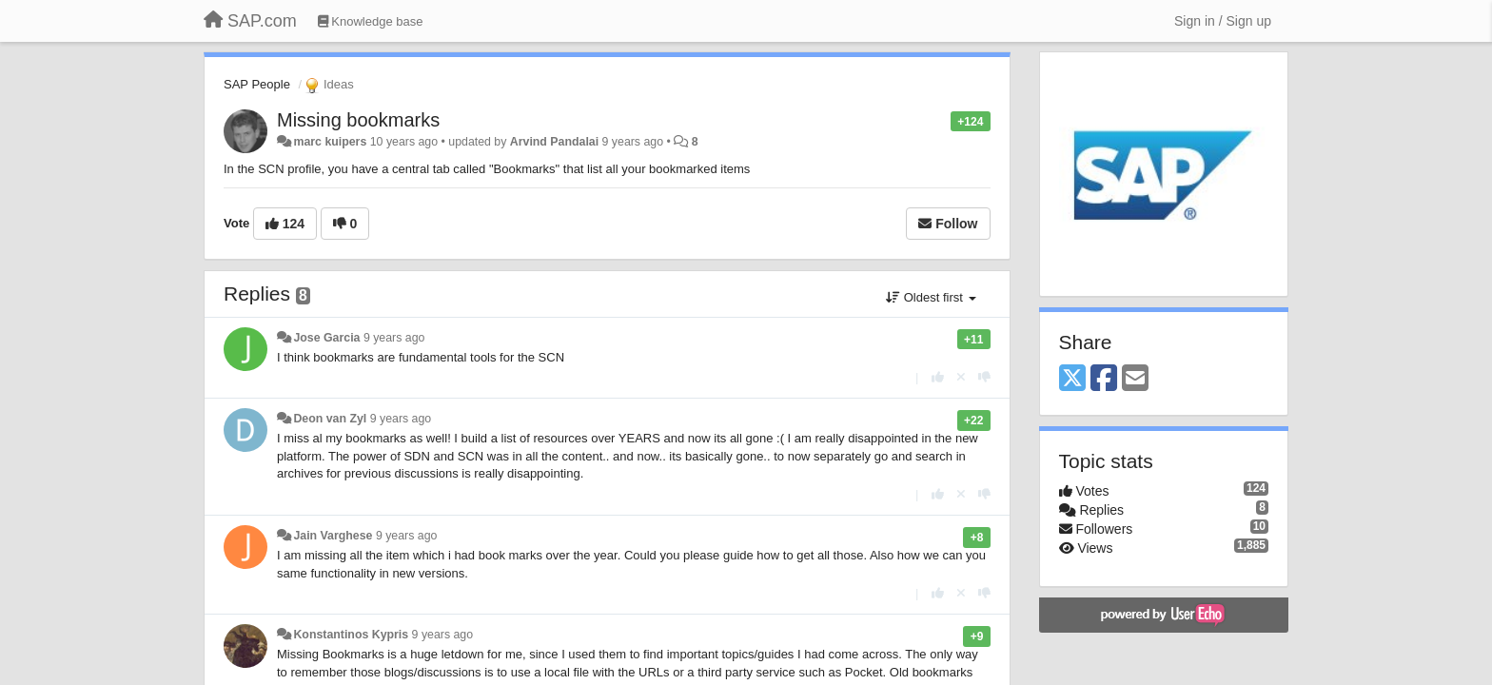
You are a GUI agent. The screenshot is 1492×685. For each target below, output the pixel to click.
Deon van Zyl (329, 418)
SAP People (257, 84)
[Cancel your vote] (961, 377)
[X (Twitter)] (1072, 379)
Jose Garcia (326, 337)
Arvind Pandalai (554, 141)
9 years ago (394, 337)
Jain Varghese (332, 535)
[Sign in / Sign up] (1223, 21)
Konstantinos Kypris (350, 634)
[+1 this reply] (938, 377)
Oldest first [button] (930, 297)
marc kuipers (329, 141)
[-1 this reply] (984, 377)
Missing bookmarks (358, 119)
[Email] (1135, 379)
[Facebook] (1103, 379)
